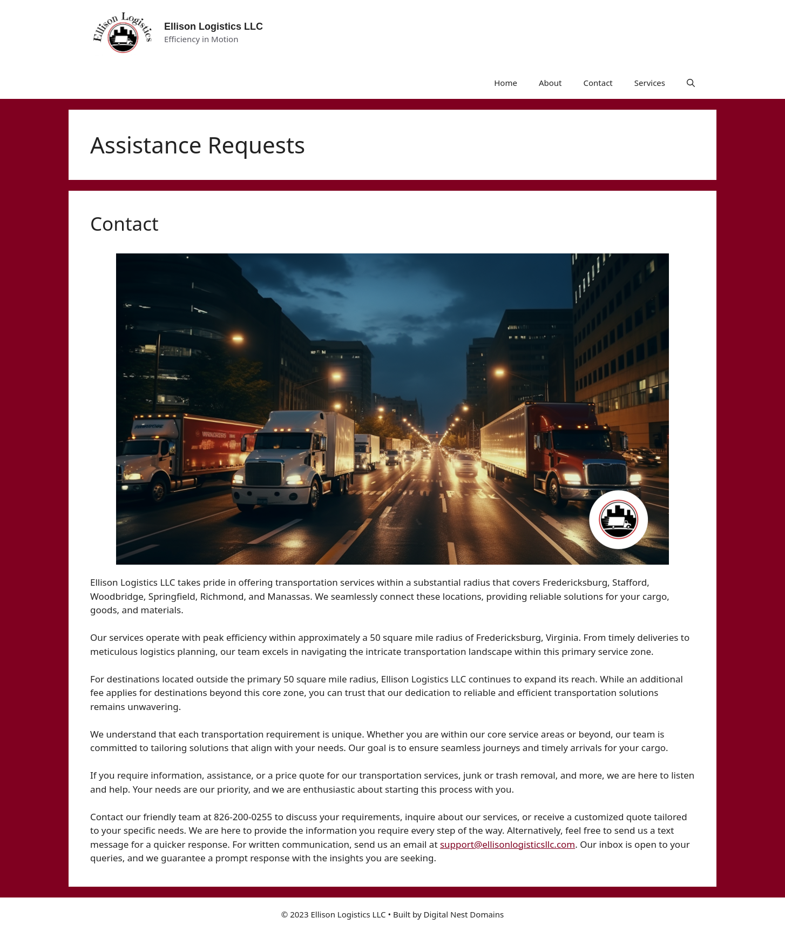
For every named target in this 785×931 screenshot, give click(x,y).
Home (505, 82)
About (550, 82)
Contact (597, 82)
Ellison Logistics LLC (213, 26)
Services (649, 82)
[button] (691, 82)
